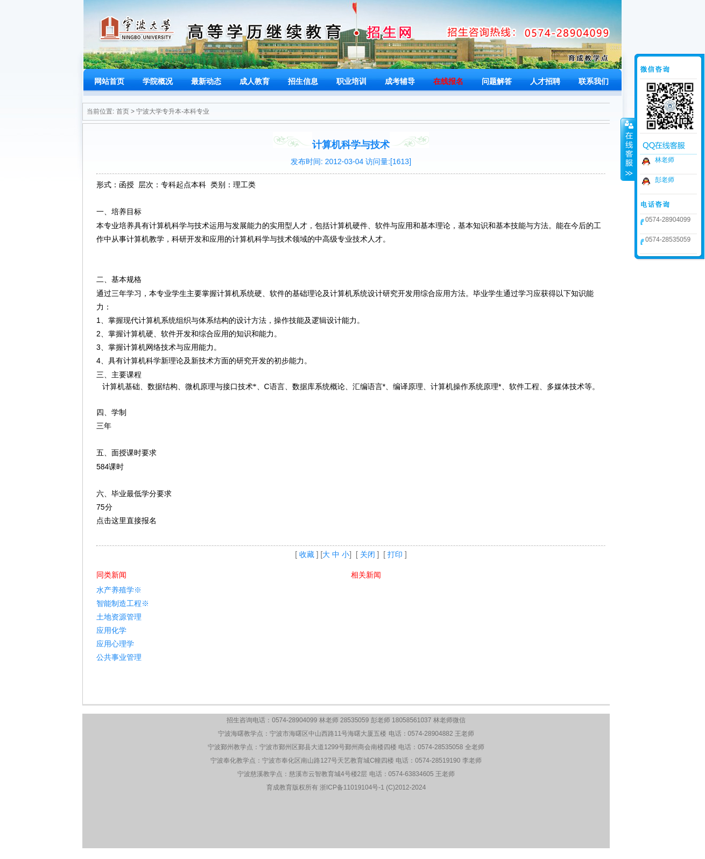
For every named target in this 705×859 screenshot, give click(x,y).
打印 (395, 554)
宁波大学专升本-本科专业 (172, 111)
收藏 (306, 554)
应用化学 (111, 630)
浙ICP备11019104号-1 (352, 787)
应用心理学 (115, 643)
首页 (122, 111)
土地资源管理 (119, 616)
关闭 (367, 554)
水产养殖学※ (119, 590)
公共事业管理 (119, 657)
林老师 (664, 160)
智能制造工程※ (122, 603)
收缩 (628, 149)
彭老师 (664, 180)
